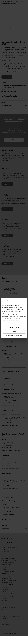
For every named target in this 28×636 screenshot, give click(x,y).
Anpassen (14, 331)
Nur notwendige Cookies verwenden (14, 335)
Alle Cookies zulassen (14, 327)
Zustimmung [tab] (5, 300)
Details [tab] (14, 300)
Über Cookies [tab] (23, 300)
